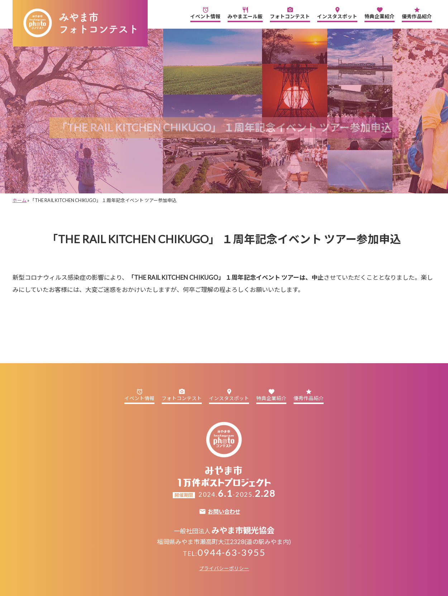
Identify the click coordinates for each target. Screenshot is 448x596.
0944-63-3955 (231, 552)
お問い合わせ (224, 511)
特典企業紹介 (379, 12)
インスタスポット (337, 12)
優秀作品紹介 (417, 12)
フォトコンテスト (290, 12)
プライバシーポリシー (224, 568)
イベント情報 (205, 12)
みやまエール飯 (245, 12)
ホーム (20, 200)
